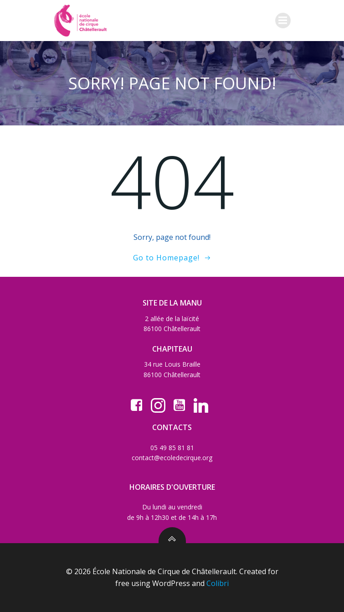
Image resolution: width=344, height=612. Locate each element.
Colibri (217, 583)
